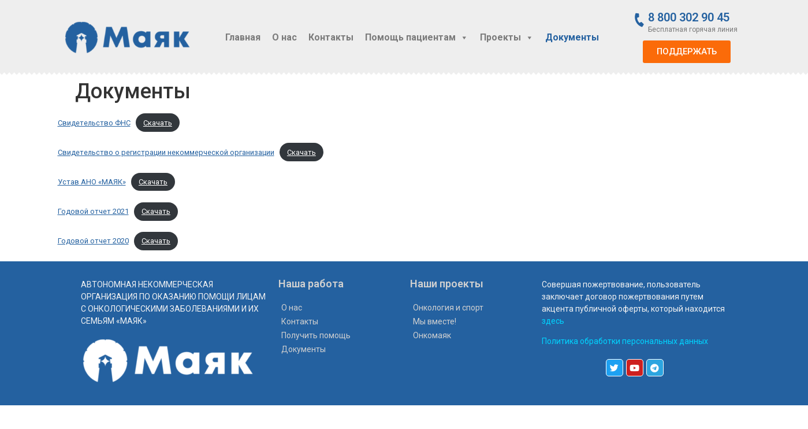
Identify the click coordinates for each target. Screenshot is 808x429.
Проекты (507, 37)
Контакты (330, 37)
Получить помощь (316, 335)
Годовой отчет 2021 (93, 211)
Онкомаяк (432, 335)
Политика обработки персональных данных (625, 341)
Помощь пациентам (416, 37)
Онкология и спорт (448, 307)
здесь (553, 321)
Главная (242, 37)
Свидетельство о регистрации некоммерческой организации (166, 152)
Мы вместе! (434, 321)
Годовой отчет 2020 (93, 240)
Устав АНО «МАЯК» (92, 181)
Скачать (157, 123)
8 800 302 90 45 (688, 17)
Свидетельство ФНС (94, 123)
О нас (284, 37)
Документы (572, 37)
